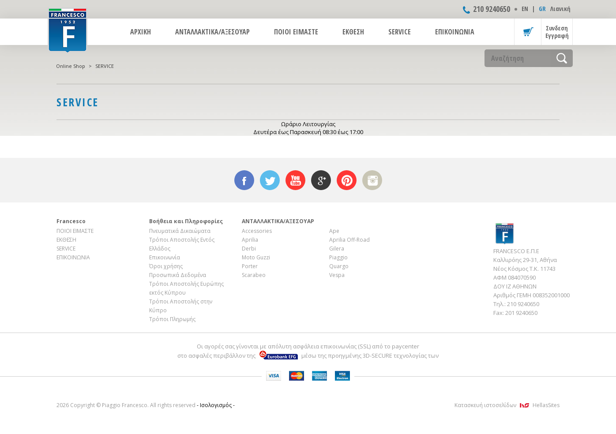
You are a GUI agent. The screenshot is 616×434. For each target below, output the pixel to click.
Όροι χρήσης (166, 266)
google (321, 180)
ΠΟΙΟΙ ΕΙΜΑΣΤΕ (296, 32)
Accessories (257, 231)
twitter (270, 180)
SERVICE (399, 32)
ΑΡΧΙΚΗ (140, 32)
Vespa (337, 275)
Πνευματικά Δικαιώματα (179, 231)
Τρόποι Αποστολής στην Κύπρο (180, 306)
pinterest (347, 180)
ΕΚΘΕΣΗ (353, 32)
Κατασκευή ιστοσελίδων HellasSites (507, 405)
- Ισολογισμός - (216, 405)
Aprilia (250, 239)
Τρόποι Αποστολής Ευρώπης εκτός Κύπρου (186, 288)
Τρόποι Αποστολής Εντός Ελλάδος (181, 244)
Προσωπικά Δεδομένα (177, 275)
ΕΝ (525, 8)
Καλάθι (528, 32)
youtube (295, 180)
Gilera (336, 248)
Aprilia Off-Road (349, 239)
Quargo (339, 266)
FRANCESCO (67, 29)
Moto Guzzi (256, 257)
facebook (244, 180)
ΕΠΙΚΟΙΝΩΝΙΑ (454, 32)
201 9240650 (521, 313)
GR (542, 8)
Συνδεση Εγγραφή (557, 32)
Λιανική (560, 8)
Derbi (249, 248)
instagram (372, 180)
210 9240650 (491, 9)
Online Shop (70, 66)
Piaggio (338, 257)
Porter (250, 266)
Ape (334, 231)
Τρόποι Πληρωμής (172, 319)
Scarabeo (254, 275)
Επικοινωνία (164, 257)
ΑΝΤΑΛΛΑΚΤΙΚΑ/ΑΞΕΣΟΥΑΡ (212, 32)
